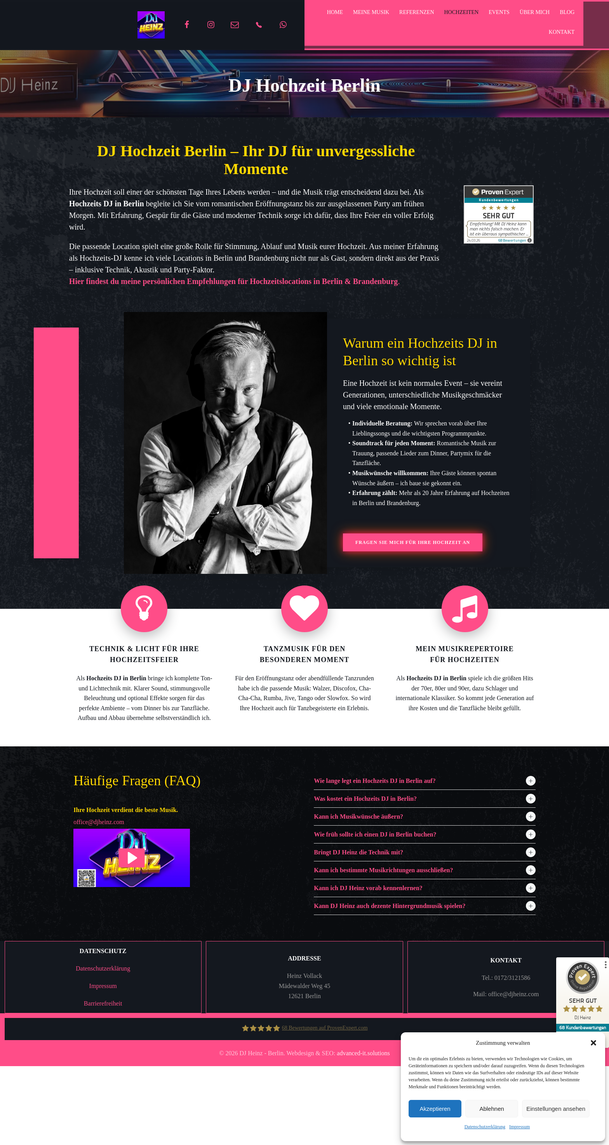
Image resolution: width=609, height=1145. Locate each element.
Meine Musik (361, 14)
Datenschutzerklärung (485, 1126)
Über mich (525, 14)
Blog (496, 34)
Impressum (519, 1126)
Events (489, 14)
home (325, 14)
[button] (593, 1043)
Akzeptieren (434, 1108)
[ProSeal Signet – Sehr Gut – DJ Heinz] (580, 992)
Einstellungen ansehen (555, 1108)
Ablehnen (491, 1108)
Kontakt (527, 34)
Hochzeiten (451, 14)
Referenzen (407, 14)
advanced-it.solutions (363, 1136)
